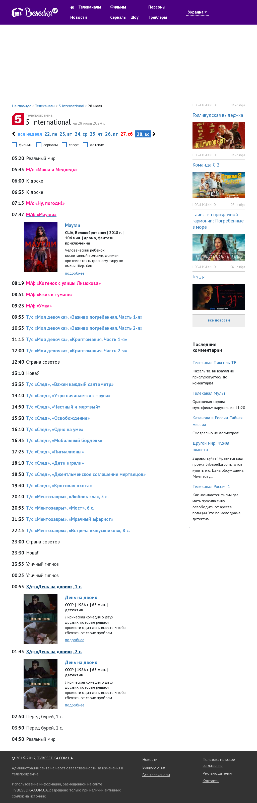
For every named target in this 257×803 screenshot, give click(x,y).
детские (97, 144)
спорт (74, 144)
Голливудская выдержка (217, 115)
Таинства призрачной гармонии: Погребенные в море (218, 220)
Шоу (135, 17)
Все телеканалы (156, 774)
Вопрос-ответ (154, 767)
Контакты (211, 780)
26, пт (111, 134)
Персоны (156, 7)
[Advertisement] (128, 64)
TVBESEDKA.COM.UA (55, 757)
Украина (197, 12)
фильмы (25, 144)
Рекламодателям (217, 773)
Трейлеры (157, 17)
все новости (219, 320)
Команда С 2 (205, 165)
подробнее (74, 273)
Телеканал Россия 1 (211, 486)
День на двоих (81, 597)
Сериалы (118, 17)
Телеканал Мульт (209, 393)
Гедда (199, 276)
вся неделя (30, 134)
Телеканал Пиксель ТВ (214, 362)
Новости (78, 17)
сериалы (50, 144)
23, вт (65, 134)
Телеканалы (89, 7)
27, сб (126, 134)
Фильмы (118, 7)
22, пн (50, 134)
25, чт (96, 134)
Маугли (72, 225)
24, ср (81, 134)
